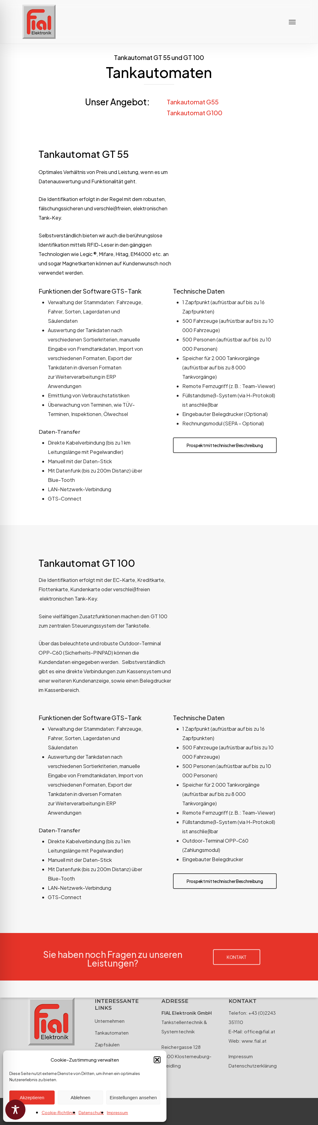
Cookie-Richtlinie (58, 1112)
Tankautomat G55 (193, 102)
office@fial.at (259, 1031)
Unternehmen (110, 1021)
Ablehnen (80, 1097)
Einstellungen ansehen (133, 1097)
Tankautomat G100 (194, 113)
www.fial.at (254, 1041)
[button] (157, 1060)
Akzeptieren (32, 1097)
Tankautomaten (112, 1033)
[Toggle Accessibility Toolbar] (15, 1109)
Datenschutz (91, 1112)
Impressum (117, 1112)
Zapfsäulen (107, 1044)
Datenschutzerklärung (253, 1065)
